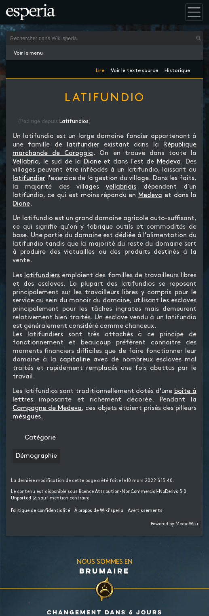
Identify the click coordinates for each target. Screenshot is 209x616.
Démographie (36, 456)
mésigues (27, 417)
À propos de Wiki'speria (98, 511)
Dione (92, 162)
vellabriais (121, 187)
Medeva (169, 162)
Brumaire (104, 571)
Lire (100, 69)
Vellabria (26, 162)
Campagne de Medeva (47, 408)
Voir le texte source (134, 69)
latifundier (83, 145)
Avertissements (145, 511)
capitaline (74, 360)
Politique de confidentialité (40, 511)
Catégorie (40, 438)
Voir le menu (28, 53)
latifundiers (42, 275)
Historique (177, 69)
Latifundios (74, 121)
